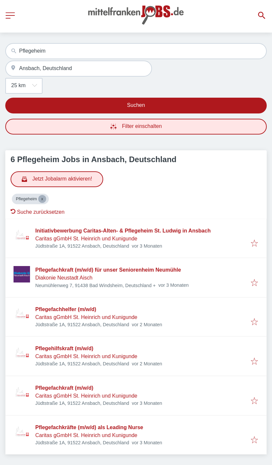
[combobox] (136, 51)
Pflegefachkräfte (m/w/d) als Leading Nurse (89, 427)
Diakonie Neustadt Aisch (63, 278)
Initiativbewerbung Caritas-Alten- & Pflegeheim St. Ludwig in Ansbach (123, 230)
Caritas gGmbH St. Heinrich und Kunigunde (86, 238)
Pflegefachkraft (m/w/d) (64, 388)
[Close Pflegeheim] (42, 199)
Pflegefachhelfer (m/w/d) (65, 309)
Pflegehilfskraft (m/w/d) (64, 348)
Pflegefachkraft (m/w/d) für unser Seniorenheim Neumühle (108, 270)
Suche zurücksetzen (38, 212)
